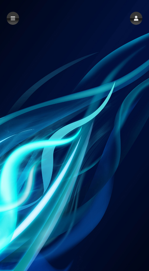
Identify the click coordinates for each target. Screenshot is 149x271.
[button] (136, 18)
